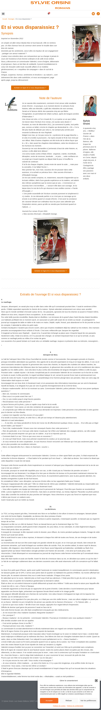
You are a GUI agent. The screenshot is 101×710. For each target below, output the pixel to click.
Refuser (69, 700)
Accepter (49, 700)
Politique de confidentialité (75, 706)
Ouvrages (11, 19)
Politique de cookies (59, 706)
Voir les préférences (88, 700)
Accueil (4, 19)
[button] (96, 680)
